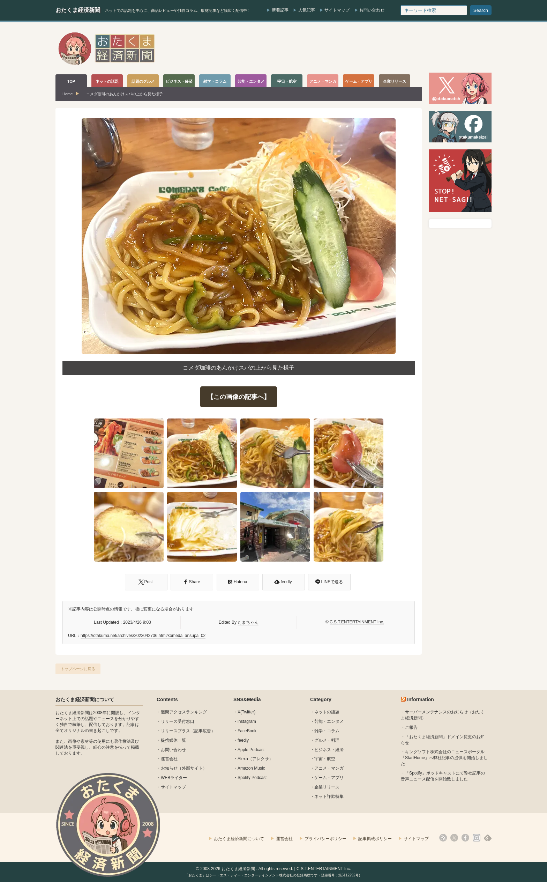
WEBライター (174, 777)
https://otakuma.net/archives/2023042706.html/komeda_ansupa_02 (143, 635)
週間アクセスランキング (184, 712)
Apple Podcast (251, 749)
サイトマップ (337, 10)
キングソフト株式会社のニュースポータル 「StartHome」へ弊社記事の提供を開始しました (444, 757)
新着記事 (280, 10)
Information (420, 699)
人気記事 (306, 10)
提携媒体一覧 (173, 740)
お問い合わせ (371, 10)
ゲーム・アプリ (329, 777)
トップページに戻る (78, 669)
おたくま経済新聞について (84, 699)
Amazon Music (251, 768)
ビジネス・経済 (329, 749)
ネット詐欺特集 (329, 796)
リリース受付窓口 (177, 721)
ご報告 (411, 727)
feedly (243, 740)
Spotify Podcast (252, 777)
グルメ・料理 (326, 740)
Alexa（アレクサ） (255, 758)
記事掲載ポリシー (375, 838)
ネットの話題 (326, 712)
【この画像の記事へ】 (238, 396)
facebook (465, 838)
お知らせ (169, 768)
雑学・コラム (326, 730)
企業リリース (326, 787)
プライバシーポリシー (325, 838)
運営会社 (169, 758)
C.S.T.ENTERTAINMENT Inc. (357, 622)
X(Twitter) (246, 712)
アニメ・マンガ (329, 768)
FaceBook (247, 730)
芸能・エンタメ (329, 721)
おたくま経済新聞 (77, 10)
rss (443, 838)
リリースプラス (175, 730)
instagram (247, 721)
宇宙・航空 (324, 758)
